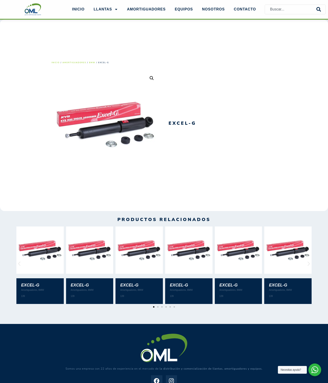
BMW (92, 62)
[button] (152, 78)
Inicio (78, 9)
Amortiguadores (74, 62)
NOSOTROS (213, 9)
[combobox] (290, 9)
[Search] (320, 9)
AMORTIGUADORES (146, 9)
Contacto (245, 9)
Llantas (106, 9)
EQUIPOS (184, 9)
